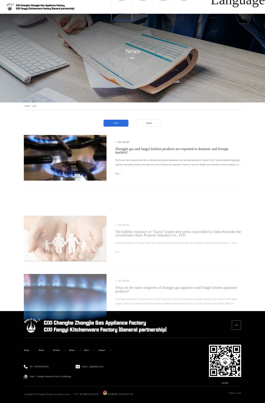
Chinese (214, 17)
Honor (72, 350)
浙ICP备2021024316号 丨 (91, 394)
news (34, 106)
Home (27, 106)
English (214, 31)
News (121, 13)
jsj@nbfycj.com (96, 366)
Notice (149, 123)
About (41, 350)
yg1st (239, 393)
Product (56, 350)
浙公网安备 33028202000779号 (118, 394)
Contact (142, 13)
